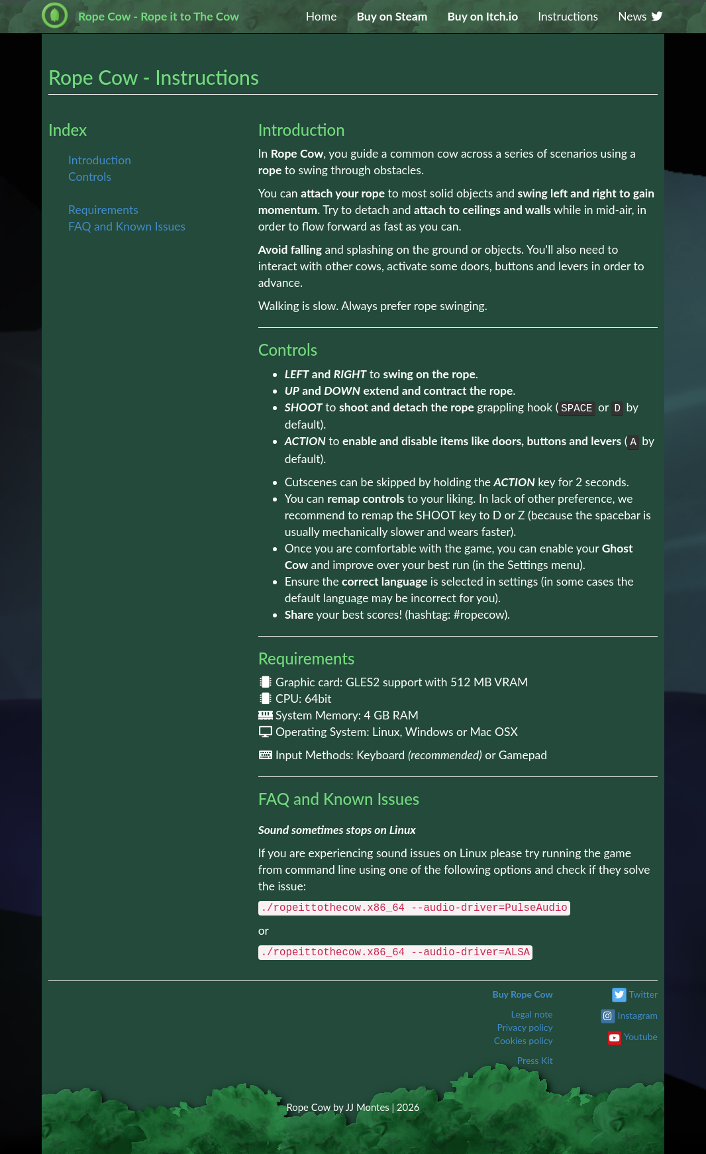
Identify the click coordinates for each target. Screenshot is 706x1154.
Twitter (643, 994)
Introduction (99, 160)
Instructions (568, 16)
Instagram (638, 1015)
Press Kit (535, 1060)
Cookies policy (523, 1040)
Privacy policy (524, 1027)
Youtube (641, 1036)
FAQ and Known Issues (126, 226)
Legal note (531, 1014)
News (641, 16)
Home (321, 16)
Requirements (103, 210)
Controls (89, 177)
